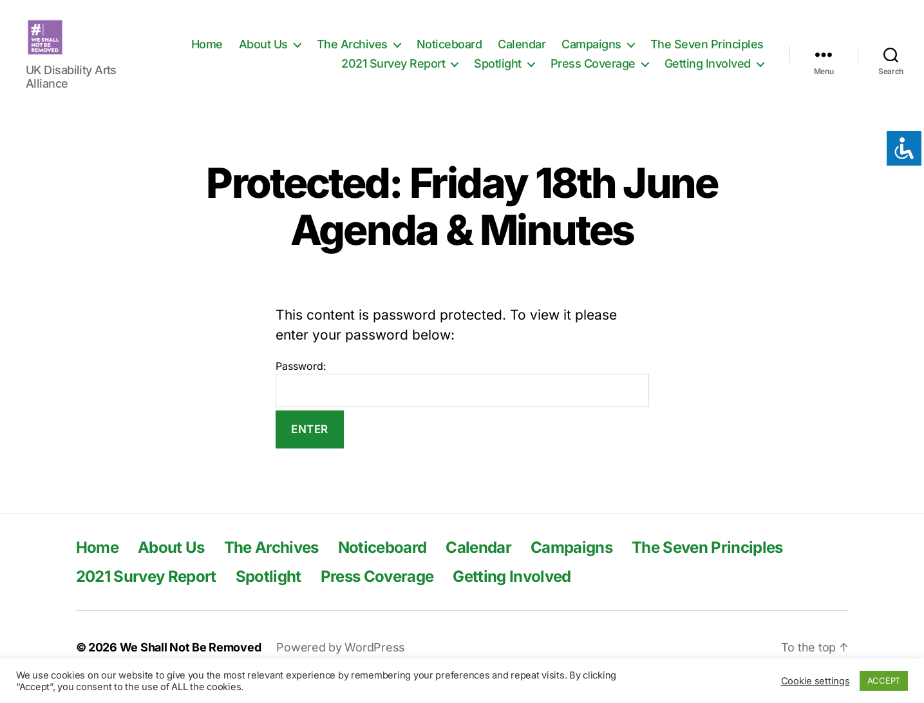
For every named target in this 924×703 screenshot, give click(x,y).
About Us (263, 54)
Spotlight (498, 73)
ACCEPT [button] (883, 680)
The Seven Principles (707, 54)
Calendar (521, 54)
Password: (462, 403)
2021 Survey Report (393, 73)
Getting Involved (708, 73)
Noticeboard (449, 54)
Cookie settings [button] (815, 681)
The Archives (352, 54)
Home (207, 54)
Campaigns (591, 54)
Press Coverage (593, 73)
